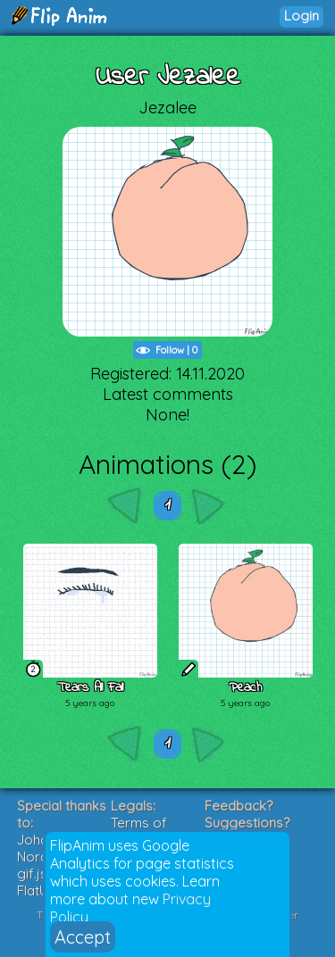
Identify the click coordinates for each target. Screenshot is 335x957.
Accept (82, 937)
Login (301, 15)
